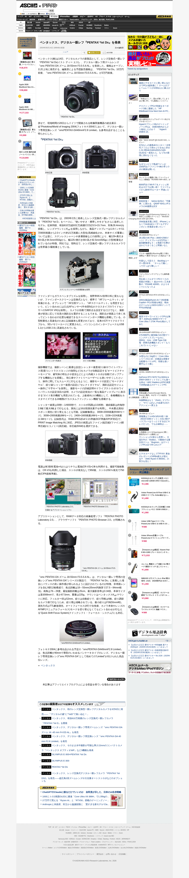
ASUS (81, 22)
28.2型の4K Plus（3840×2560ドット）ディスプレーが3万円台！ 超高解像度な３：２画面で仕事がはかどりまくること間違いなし (154, 242)
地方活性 (102, 19)
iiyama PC (90, 830)
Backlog (89, 28)
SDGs (96, 19)
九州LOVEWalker (113, 848)
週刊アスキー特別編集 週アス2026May (27, 227)
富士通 (29, 22)
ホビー (82, 16)
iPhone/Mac (65, 16)
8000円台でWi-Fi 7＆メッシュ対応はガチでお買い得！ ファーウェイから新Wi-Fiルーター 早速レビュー (155, 188)
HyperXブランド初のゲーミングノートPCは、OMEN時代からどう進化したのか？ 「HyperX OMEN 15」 (154, 128)
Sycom (55, 22)
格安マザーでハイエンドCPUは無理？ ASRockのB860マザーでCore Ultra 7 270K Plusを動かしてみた (155, 320)
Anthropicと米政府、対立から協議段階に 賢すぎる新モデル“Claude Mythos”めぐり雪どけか (88, 804)
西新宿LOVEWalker (87, 848)
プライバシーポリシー (85, 854)
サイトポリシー (68, 854)
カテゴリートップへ (116, 679)
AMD (38, 25)
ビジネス (37, 16)
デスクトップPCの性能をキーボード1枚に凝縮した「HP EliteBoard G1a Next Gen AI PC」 (154, 108)
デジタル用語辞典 (91, 845)
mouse (38, 22)
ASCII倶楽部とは (29, 218)
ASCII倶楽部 (164, 16)
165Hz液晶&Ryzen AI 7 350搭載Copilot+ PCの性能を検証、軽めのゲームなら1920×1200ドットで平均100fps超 (154, 304)
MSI (72, 22)
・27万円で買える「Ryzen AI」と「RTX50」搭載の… (26, 197)
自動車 (75, 16)
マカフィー (29, 31)
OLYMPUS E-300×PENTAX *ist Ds (69, 754)
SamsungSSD (62, 25)
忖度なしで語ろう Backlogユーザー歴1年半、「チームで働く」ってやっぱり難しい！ (154, 263)
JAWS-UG (76, 833)
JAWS (29, 28)
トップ (20, 16)
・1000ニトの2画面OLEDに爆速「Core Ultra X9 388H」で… (26, 190)
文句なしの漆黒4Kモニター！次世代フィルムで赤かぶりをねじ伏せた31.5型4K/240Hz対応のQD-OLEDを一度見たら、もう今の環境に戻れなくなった (154, 150)
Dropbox (72, 28)
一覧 (83, 52)
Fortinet (98, 28)
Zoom (115, 28)
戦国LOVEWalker (140, 848)
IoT (30, 16)
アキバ (102, 16)
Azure (55, 28)
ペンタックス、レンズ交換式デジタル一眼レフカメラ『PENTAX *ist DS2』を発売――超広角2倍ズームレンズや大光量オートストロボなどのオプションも (81, 777)
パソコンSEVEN (64, 22)
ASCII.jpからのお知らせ (138, 641)
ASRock (72, 25)
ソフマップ (55, 31)
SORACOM (86, 839)
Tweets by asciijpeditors (137, 69)
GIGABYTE (55, 25)
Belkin (106, 25)
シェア (65, 52)
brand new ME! (109, 836)
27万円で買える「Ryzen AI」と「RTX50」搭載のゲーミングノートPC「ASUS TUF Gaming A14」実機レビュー (98, 800)
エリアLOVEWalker (60, 848)
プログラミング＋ (108, 842)
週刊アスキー (63, 19)
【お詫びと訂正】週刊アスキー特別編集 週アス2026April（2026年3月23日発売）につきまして (149, 646)
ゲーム (127, 17)
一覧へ (167, 641)
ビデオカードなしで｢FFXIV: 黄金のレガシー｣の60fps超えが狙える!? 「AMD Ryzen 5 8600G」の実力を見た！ (154, 457)
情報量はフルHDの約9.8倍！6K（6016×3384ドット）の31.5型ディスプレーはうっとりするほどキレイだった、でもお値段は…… (154, 420)
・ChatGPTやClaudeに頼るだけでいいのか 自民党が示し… (26, 182)
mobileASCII (102, 845)
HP (89, 22)
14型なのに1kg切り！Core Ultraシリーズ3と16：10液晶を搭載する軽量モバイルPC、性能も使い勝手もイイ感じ (154, 360)
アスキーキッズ (22, 19)
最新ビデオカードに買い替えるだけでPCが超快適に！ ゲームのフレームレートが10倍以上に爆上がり (154, 87)
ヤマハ (106, 28)
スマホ (108, 16)
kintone (46, 28)
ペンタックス (48, 665)
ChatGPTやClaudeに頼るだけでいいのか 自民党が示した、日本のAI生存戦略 (81, 792)
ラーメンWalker (47, 848)
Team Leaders (95, 842)
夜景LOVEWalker (100, 848)
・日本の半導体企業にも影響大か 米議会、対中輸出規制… (26, 212)
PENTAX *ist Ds (60, 767)
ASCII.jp (28, 5)
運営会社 (100, 854)
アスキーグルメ (52, 19)
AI (26, 16)
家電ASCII (41, 19)
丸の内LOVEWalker (127, 848)
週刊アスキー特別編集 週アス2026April (27, 259)
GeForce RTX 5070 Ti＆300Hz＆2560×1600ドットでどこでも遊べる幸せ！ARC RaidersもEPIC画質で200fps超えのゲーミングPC (154, 381)
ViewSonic (98, 25)
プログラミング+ (86, 19)
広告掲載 (122, 854)
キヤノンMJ (38, 31)
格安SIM (32, 19)
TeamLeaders (74, 19)
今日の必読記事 (68, 845)
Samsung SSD (63, 839)
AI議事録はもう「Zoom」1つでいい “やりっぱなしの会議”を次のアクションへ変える (154, 402)
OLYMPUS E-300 (60, 760)
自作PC (90, 16)
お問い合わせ (111, 854)
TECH (45, 16)
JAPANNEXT (46, 31)
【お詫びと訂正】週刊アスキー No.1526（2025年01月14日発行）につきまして (150, 657)
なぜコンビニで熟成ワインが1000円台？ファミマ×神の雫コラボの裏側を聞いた (154, 166)
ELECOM (29, 25)
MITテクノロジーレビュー (116, 845)
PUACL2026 (110, 19)
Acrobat (38, 28)
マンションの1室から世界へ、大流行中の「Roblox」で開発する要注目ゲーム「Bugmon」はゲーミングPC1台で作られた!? (154, 441)
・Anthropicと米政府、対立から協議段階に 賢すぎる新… (26, 205)
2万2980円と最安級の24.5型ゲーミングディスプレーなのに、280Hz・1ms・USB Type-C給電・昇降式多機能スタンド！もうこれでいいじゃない (154, 340)
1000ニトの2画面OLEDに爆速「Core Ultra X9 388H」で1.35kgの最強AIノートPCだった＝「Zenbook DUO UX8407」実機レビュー (107, 796)
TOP (49, 827)
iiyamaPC (47, 22)
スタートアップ (117, 17)
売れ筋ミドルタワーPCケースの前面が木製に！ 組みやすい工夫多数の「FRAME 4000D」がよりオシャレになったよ (155, 283)
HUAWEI (89, 25)
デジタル (48, 5)
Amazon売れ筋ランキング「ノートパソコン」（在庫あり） (26, 42)
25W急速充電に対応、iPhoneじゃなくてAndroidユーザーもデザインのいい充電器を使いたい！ (154, 224)
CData (81, 28)
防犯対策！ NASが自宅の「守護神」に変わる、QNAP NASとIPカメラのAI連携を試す (154, 203)
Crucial (80, 25)
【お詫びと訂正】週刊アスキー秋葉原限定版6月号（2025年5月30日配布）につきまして (149, 651)
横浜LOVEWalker (73, 848)
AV (96, 16)
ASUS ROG (46, 25)
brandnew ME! (64, 31)
